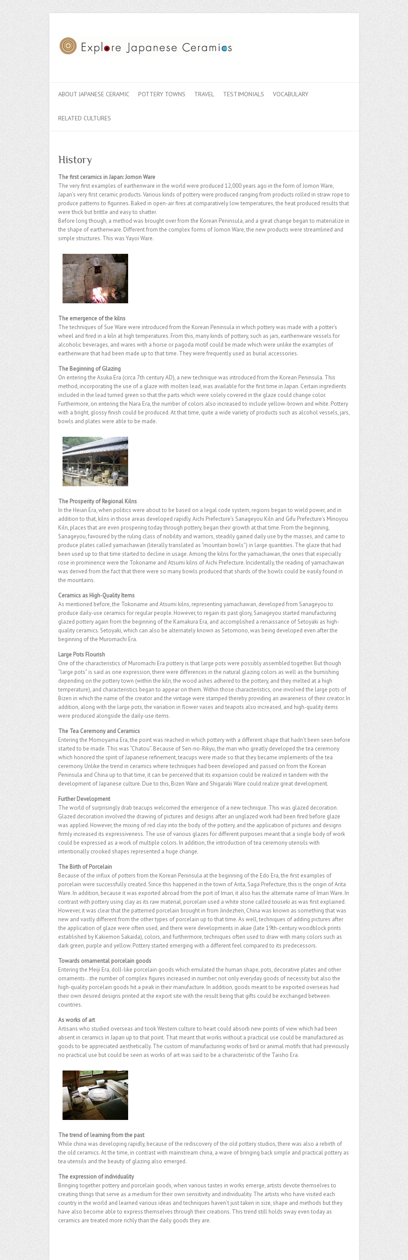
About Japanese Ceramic (93, 94)
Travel (204, 94)
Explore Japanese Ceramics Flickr (328, 45)
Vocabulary (290, 94)
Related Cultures (84, 118)
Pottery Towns (161, 94)
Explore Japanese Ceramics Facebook (302, 45)
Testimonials (243, 94)
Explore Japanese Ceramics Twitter (315, 45)
